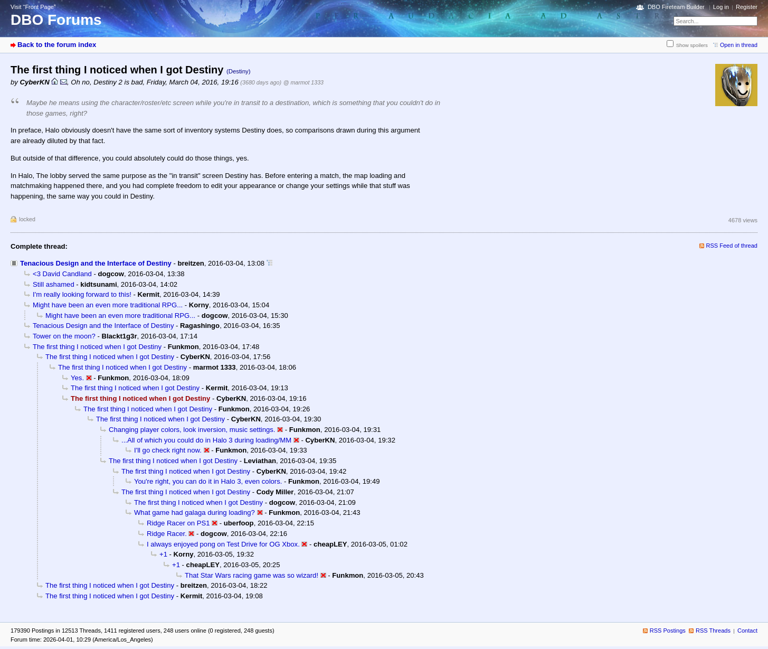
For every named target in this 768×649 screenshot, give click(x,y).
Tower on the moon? (64, 336)
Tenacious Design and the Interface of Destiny (96, 263)
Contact (747, 630)
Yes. (77, 378)
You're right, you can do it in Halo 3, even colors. (208, 481)
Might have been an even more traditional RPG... (108, 305)
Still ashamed (53, 284)
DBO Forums (56, 20)
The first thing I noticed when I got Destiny (97, 347)
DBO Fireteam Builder (676, 7)
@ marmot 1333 (303, 82)
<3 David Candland (62, 274)
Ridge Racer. (167, 534)
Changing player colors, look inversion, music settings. (192, 430)
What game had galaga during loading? (194, 512)
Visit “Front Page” (33, 7)
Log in (721, 7)
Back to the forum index (56, 45)
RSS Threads (713, 630)
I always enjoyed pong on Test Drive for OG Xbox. (223, 544)
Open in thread (738, 45)
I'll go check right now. (168, 450)
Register (746, 7)
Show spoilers (692, 45)
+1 (163, 554)
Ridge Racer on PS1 (178, 523)
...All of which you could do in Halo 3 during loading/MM (206, 440)
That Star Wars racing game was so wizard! (251, 575)
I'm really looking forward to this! (82, 294)
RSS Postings (668, 630)
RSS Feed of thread (732, 245)
